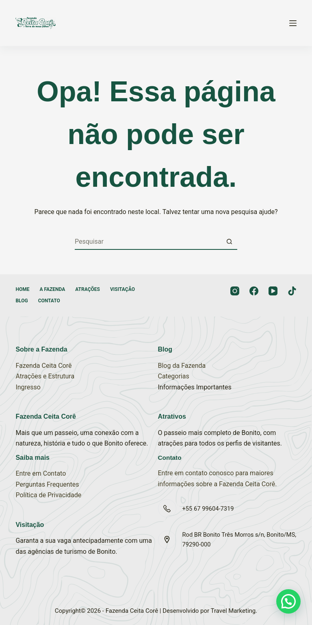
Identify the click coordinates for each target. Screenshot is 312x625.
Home (22, 289)
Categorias (173, 376)
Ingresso (28, 387)
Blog (21, 301)
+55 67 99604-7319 (208, 508)
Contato (49, 301)
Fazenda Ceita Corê (43, 365)
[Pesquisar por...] (148, 242)
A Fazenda (52, 289)
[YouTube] (273, 290)
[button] (288, 601)
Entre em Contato (40, 473)
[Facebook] (253, 290)
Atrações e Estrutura (44, 376)
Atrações (87, 289)
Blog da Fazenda (182, 365)
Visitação (122, 289)
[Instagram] (234, 290)
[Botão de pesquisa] (229, 242)
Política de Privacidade (48, 495)
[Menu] (293, 23)
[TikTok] (292, 290)
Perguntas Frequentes (47, 484)
